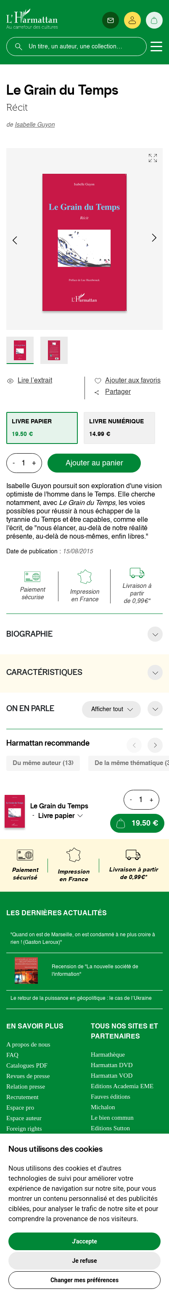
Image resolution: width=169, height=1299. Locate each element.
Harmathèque (108, 1054)
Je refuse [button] (84, 1260)
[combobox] (63, 815)
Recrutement (22, 1097)
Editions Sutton (110, 1128)
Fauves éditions (110, 1096)
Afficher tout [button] (107, 709)
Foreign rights (24, 1128)
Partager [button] (112, 392)
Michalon (103, 1107)
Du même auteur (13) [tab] (43, 763)
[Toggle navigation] (156, 46)
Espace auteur (24, 1118)
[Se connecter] (132, 20)
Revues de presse (28, 1076)
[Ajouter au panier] (137, 823)
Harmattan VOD (111, 1075)
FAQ (12, 1055)
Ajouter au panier (94, 463)
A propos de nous (28, 1044)
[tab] (42, 428)
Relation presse (25, 1086)
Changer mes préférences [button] (84, 1280)
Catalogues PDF (27, 1065)
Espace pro (20, 1107)
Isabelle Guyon (35, 125)
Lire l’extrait (29, 380)
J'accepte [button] (84, 1241)
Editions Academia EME (122, 1086)
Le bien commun (112, 1117)
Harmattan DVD (112, 1065)
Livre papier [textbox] (56, 815)
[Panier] (154, 20)
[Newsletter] (110, 20)
